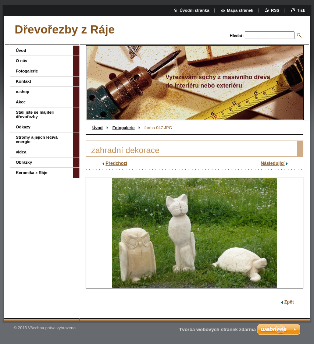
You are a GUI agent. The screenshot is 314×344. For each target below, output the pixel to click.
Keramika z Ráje (31, 172)
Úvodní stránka (194, 10)
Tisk (301, 10)
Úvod (97, 127)
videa (21, 152)
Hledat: (237, 35)
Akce (21, 102)
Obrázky (24, 162)
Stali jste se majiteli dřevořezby (35, 114)
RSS (275, 10)
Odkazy (23, 127)
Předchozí (116, 163)
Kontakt (23, 81)
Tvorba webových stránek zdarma (217, 329)
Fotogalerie (124, 127)
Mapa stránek (240, 10)
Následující (273, 163)
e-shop (22, 91)
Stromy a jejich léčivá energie (37, 139)
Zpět (289, 302)
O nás (21, 60)
